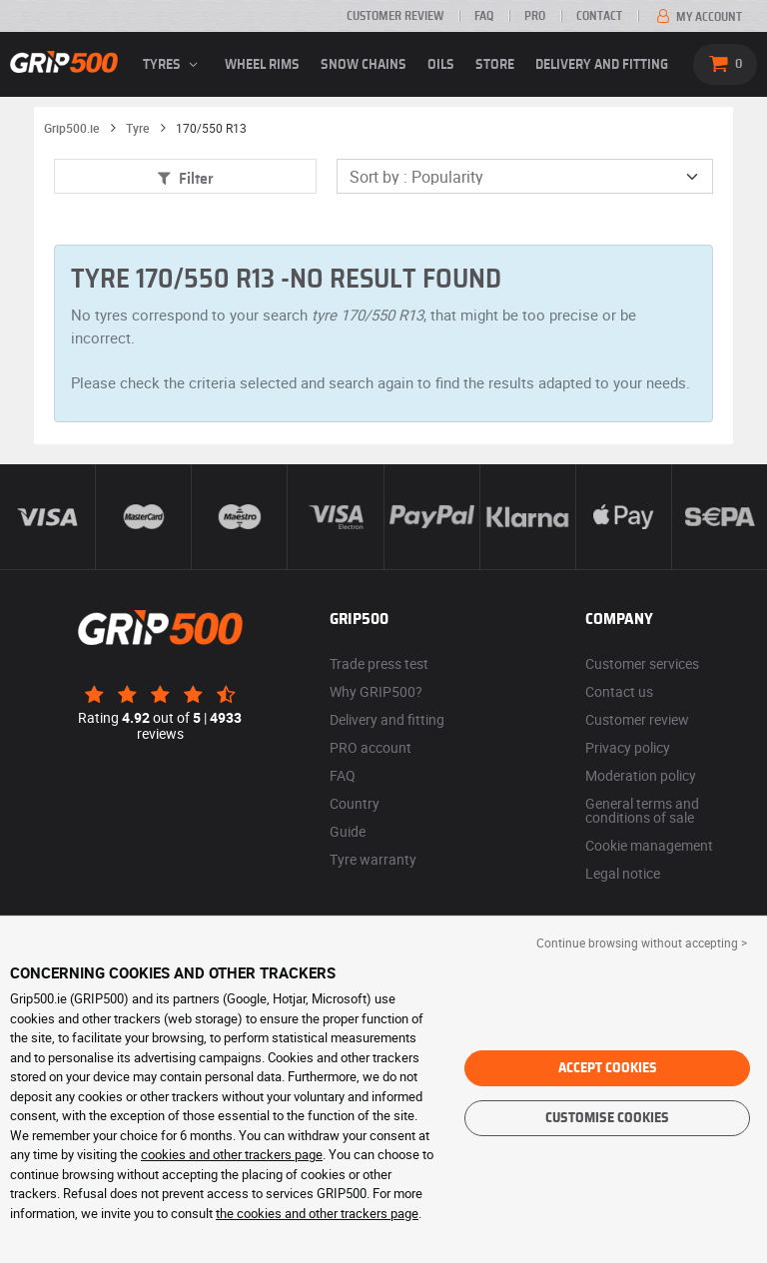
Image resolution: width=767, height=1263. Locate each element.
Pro (534, 16)
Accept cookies (607, 1068)
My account (697, 17)
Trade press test (379, 663)
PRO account (370, 747)
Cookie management (649, 845)
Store (494, 65)
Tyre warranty (373, 859)
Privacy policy (627, 747)
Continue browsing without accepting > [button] (641, 942)
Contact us (619, 691)
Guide (348, 831)
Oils (440, 65)
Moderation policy (640, 775)
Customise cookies (607, 1118)
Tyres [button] (173, 65)
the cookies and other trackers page (317, 1213)
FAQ (483, 16)
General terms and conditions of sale (642, 810)
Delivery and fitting (601, 65)
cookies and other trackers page (232, 1154)
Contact (599, 16)
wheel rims (262, 65)
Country (355, 803)
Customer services (642, 663)
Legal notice (622, 873)
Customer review (395, 16)
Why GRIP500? (376, 691)
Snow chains (363, 65)
